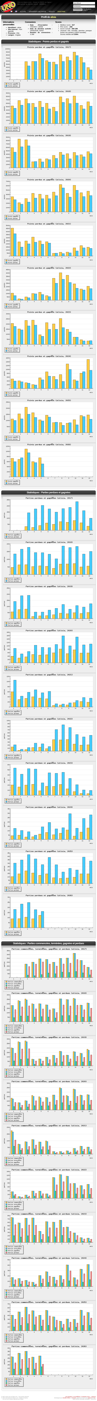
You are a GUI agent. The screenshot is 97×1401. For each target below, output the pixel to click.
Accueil (23, 12)
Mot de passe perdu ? (87, 9)
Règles (52, 12)
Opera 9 (90, 1397)
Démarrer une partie (37, 12)
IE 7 (95, 1397)
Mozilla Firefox (66, 1397)
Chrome (74, 1397)
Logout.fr (93, 1396)
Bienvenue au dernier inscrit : (31, 4)
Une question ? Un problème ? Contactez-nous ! (77, 1396)
